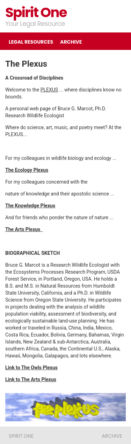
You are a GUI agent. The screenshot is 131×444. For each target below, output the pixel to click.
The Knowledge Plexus (30, 205)
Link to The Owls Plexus (31, 367)
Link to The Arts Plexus (30, 379)
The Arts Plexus (24, 229)
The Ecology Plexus (26, 170)
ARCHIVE (71, 41)
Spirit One (36, 12)
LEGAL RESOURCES (31, 41)
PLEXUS (49, 89)
